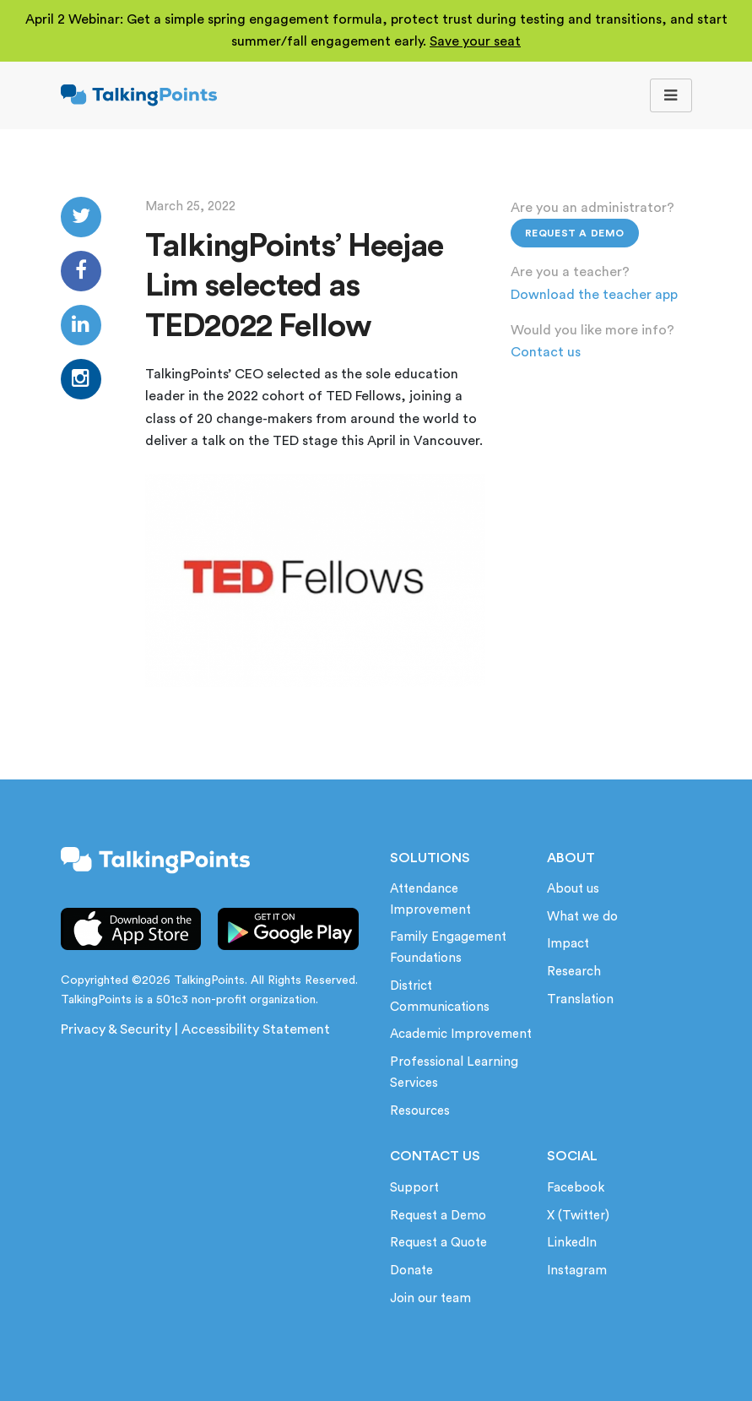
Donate (411, 1270)
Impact (568, 943)
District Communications (440, 996)
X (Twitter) (578, 1215)
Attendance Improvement (430, 899)
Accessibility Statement (255, 1029)
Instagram (577, 1270)
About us (573, 888)
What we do (582, 916)
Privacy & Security (116, 1029)
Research (574, 971)
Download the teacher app (594, 294)
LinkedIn (572, 1242)
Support (414, 1187)
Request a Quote (438, 1242)
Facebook (575, 1187)
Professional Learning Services (454, 1072)
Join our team (430, 1298)
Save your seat (475, 41)
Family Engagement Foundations (448, 947)
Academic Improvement (461, 1034)
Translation (580, 999)
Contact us (546, 352)
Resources (420, 1111)
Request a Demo (575, 233)
